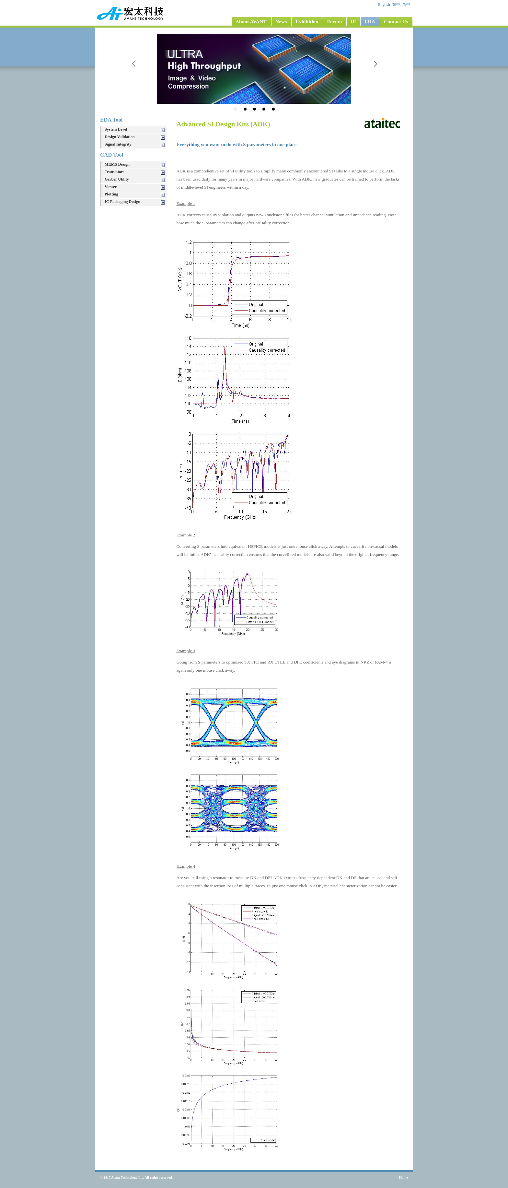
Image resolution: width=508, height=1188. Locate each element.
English (384, 4)
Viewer (111, 186)
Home (403, 1177)
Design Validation (120, 137)
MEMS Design (117, 164)
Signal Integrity (118, 144)
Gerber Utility (117, 179)
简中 (406, 4)
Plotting (111, 194)
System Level (116, 129)
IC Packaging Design (122, 201)
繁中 (396, 4)
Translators (114, 172)
